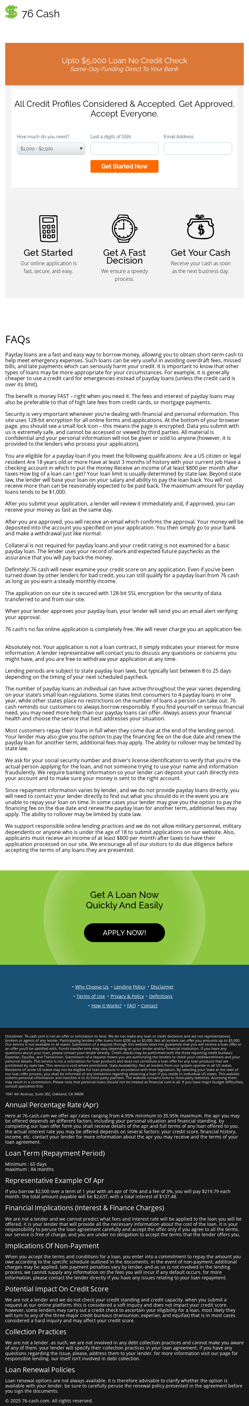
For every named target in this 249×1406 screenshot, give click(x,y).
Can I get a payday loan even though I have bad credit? (71, 563)
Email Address (179, 136)
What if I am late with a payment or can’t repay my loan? (73, 784)
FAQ (131, 1005)
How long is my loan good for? (42, 664)
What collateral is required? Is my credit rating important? (75, 539)
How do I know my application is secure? (54, 587)
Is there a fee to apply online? (41, 623)
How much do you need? (43, 136)
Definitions (160, 996)
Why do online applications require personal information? (76, 754)
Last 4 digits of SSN (110, 136)
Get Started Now (124, 166)
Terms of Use (91, 996)
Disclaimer (162, 987)
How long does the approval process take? (57, 497)
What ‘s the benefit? (29, 390)
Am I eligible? (21, 450)
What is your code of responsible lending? (56, 820)
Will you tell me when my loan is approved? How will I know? (77, 605)
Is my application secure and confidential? (56, 408)
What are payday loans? (34, 348)
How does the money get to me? (44, 515)
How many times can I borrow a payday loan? (60, 682)
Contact (149, 1005)
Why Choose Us (92, 987)
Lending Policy (129, 987)
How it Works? (106, 1005)
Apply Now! (124, 932)
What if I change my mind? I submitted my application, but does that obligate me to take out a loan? (119, 637)
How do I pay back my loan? (38, 724)
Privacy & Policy (127, 996)
